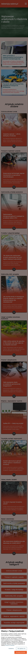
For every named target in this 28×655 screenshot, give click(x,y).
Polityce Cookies (9, 645)
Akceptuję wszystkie (20, 652)
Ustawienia (11, 648)
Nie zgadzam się (21, 648)
